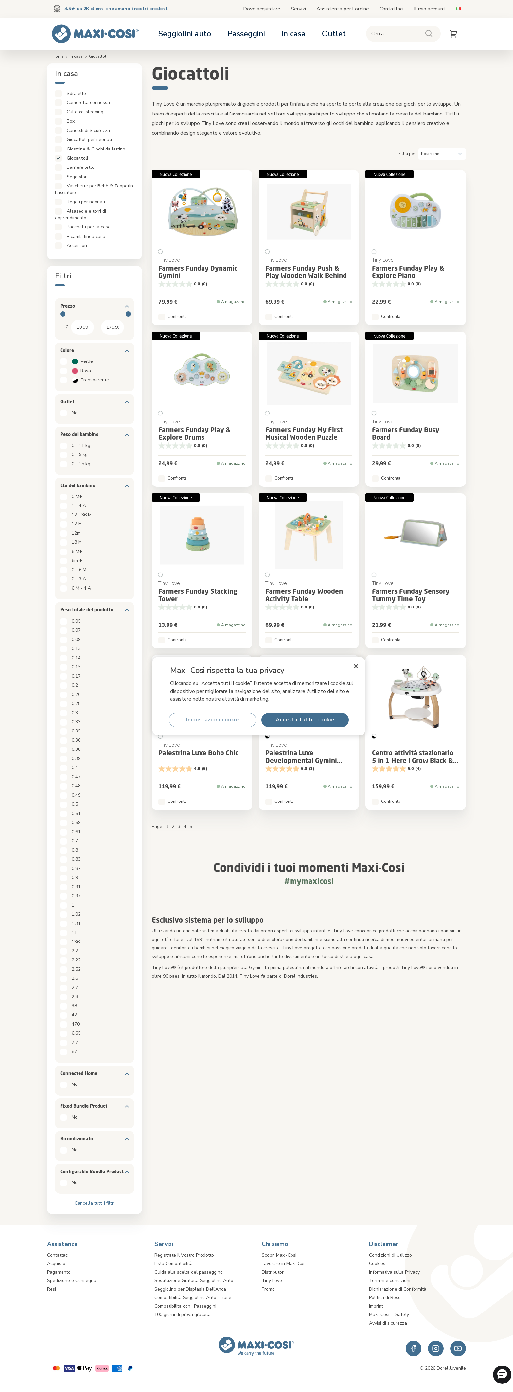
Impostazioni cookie (212, 719)
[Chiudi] (356, 666)
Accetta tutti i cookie (305, 719)
